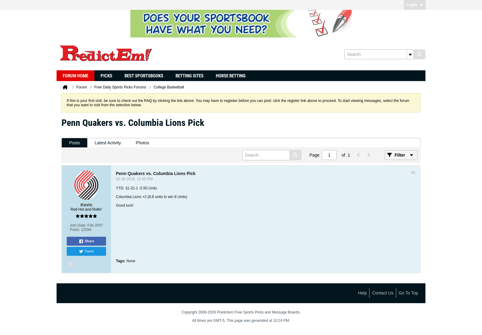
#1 (413, 172)
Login (415, 5)
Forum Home (75, 76)
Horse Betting (231, 76)
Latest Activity (108, 142)
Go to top (408, 292)
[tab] (74, 143)
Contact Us (382, 292)
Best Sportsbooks (143, 76)
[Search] (378, 54)
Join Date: (78, 225)
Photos (142, 142)
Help (362, 292)
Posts (74, 142)
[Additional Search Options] (410, 54)
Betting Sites (189, 76)
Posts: (75, 230)
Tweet (86, 251)
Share (86, 241)
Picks (106, 76)
